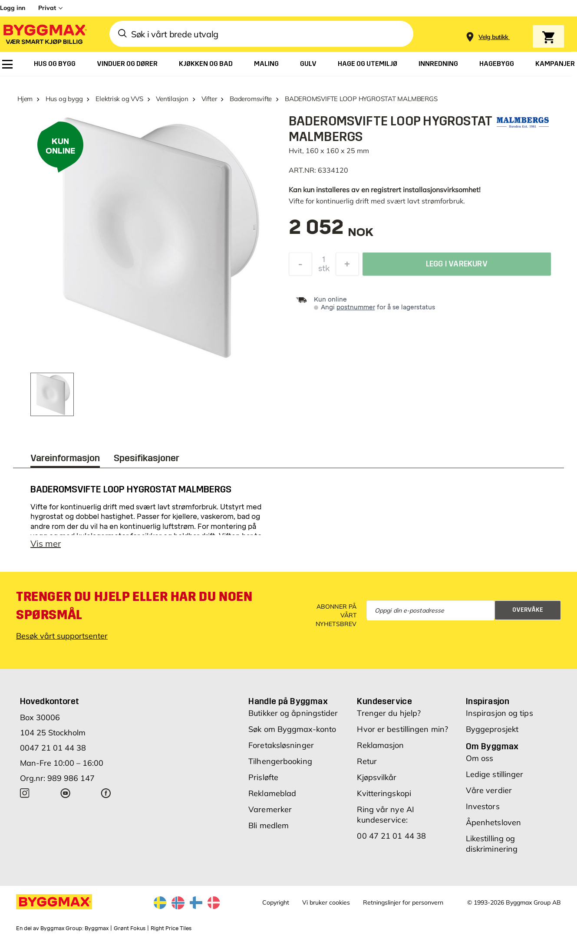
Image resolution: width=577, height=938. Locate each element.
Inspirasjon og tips (499, 713)
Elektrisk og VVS (119, 99)
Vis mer (45, 543)
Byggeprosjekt (492, 729)
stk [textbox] (324, 270)
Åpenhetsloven (493, 822)
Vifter (209, 99)
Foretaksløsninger (281, 745)
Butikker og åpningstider (293, 713)
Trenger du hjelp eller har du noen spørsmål (134, 606)
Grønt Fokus (129, 928)
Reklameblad (272, 793)
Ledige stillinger (495, 774)
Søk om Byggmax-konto (292, 729)
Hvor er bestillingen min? (402, 729)
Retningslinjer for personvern (403, 902)
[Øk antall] (347, 266)
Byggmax (97, 928)
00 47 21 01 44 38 (391, 836)
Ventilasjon (172, 99)
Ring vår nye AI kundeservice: (385, 814)
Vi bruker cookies (326, 902)
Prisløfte (263, 777)
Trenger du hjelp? (389, 713)
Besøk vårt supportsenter (62, 636)
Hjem (25, 99)
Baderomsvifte (251, 99)
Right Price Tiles (171, 928)
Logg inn (12, 8)
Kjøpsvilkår (376, 777)
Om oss (480, 758)
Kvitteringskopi (384, 793)
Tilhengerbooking (280, 761)
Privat (47, 8)
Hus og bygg (64, 99)
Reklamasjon (380, 745)
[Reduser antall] (300, 266)
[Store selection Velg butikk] (493, 37)
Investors (483, 806)
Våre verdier (489, 790)
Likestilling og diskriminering (492, 843)
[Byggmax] (44, 34)
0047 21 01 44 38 (53, 748)
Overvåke (527, 609)
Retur (367, 761)
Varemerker (270, 809)
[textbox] (331, 231)
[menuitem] (7, 64)
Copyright (275, 902)
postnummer (355, 307)
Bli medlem (268, 825)
